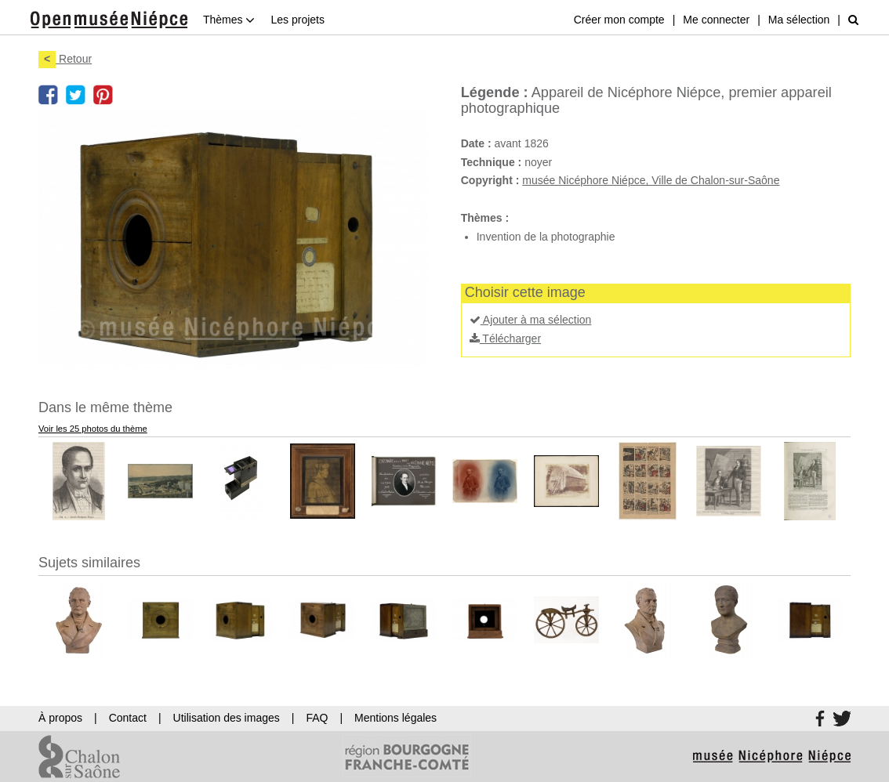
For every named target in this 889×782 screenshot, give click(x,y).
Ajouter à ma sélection (531, 319)
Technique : (491, 162)
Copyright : (490, 180)
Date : (476, 143)
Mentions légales (395, 717)
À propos (60, 717)
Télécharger (505, 338)
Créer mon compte (619, 19)
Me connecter (716, 19)
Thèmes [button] (229, 19)
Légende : (494, 92)
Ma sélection (799, 19)
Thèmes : (485, 218)
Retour (65, 58)
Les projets (297, 19)
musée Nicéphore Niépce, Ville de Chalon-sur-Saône (650, 180)
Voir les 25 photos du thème (92, 428)
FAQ (317, 717)
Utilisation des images (226, 717)
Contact (128, 717)
